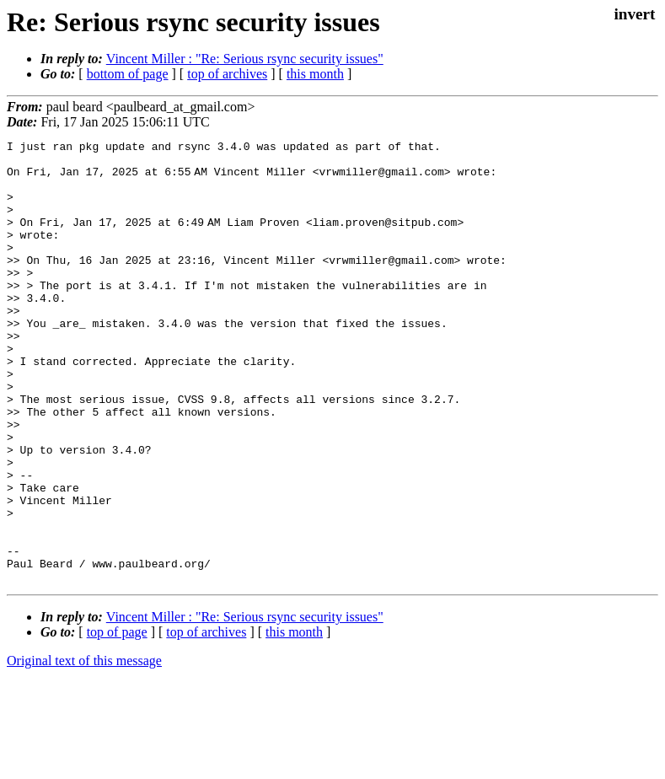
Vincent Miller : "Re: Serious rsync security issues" (244, 58)
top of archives (227, 74)
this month (315, 74)
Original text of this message (84, 749)
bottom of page (128, 74)
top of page (117, 720)
